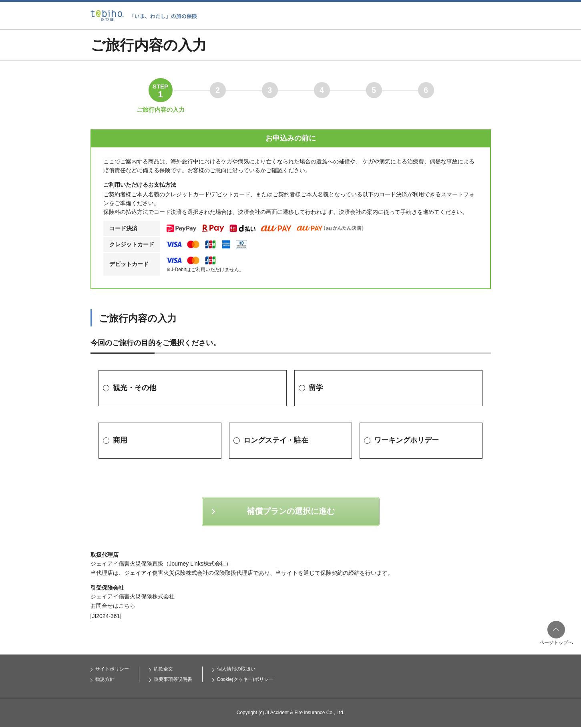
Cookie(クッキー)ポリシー (245, 679)
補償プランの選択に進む (291, 511)
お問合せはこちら (112, 605)
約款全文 (163, 669)
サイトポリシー (112, 669)
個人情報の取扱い (236, 669)
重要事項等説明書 (173, 679)
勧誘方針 (105, 679)
